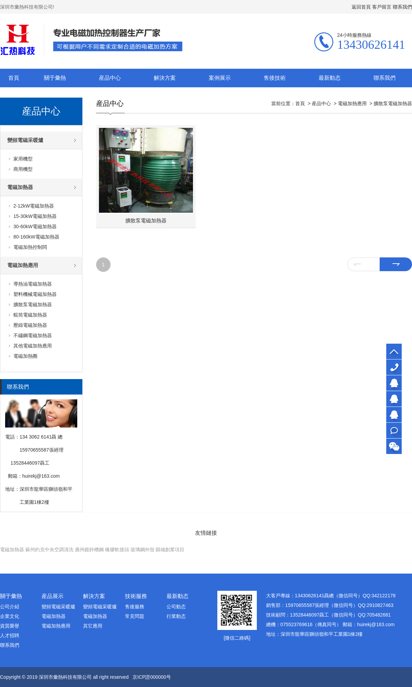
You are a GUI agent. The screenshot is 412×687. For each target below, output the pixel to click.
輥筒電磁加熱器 (30, 315)
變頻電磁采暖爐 (25, 140)
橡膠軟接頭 (117, 549)
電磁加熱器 (20, 187)
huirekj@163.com (41, 476)
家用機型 (23, 159)
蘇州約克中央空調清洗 (49, 549)
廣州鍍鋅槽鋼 (89, 549)
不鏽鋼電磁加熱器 (32, 335)
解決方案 (165, 78)
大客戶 (394, 383)
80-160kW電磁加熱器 (36, 237)
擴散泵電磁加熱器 (32, 304)
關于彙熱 (55, 78)
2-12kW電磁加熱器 (33, 206)
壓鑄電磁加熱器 (30, 325)
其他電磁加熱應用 (32, 345)
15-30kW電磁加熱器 (35, 216)
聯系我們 (402, 7)
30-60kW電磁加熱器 (35, 226)
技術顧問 (394, 414)
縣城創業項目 (170, 549)
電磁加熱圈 (25, 356)
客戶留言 (381, 7)
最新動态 (330, 78)
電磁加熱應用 (22, 265)
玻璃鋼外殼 (142, 549)
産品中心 (110, 78)
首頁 (13, 78)
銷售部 (394, 399)
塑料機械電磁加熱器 (35, 294)
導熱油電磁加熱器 (32, 284)
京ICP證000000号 (152, 677)
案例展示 (220, 78)
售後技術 (275, 78)
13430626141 (394, 367)
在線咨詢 (394, 430)
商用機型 (23, 169)
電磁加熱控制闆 (30, 247)
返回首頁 (361, 7)
